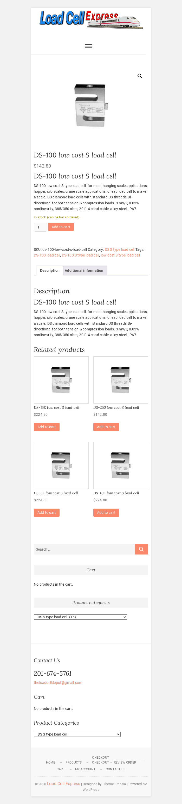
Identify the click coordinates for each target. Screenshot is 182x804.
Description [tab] (50, 270)
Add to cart (61, 227)
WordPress (91, 790)
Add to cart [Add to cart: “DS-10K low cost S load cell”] (106, 512)
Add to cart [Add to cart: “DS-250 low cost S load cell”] (106, 427)
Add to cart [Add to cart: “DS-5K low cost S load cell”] (46, 512)
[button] (140, 76)
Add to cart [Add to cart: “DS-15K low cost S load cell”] (46, 427)
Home (50, 762)
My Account (85, 769)
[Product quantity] (40, 227)
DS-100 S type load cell (80, 255)
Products (74, 762)
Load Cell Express (63, 783)
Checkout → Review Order (114, 762)
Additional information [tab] (84, 270)
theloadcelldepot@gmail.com (58, 683)
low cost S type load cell (120, 255)
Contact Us (115, 769)
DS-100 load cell (47, 255)
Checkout (100, 757)
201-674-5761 (53, 673)
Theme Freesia (114, 784)
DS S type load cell (120, 249)
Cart (61, 769)
